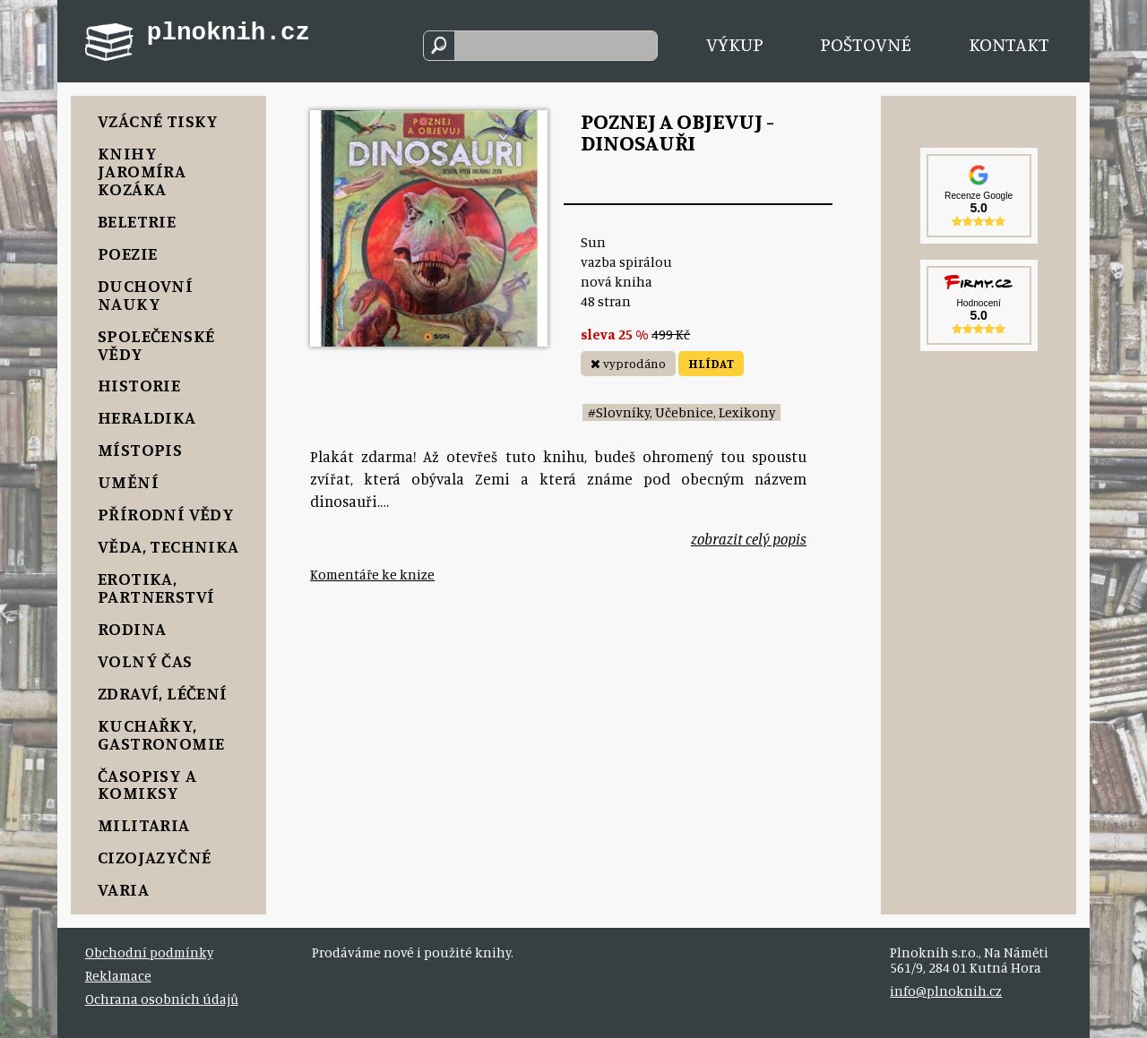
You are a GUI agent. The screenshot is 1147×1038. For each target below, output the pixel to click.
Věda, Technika (168, 546)
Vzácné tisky (158, 120)
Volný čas (145, 660)
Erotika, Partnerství (156, 587)
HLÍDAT (711, 363)
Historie (139, 384)
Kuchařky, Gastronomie (161, 734)
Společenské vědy (156, 344)
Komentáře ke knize (372, 574)
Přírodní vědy (166, 513)
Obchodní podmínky (149, 952)
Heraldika (147, 417)
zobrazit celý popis (748, 538)
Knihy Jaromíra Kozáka (141, 171)
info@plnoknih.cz (946, 990)
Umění (128, 481)
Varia (123, 889)
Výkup (734, 44)
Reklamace (118, 975)
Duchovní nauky (145, 294)
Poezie (127, 253)
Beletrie (137, 221)
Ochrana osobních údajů (161, 999)
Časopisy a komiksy (147, 784)
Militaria (144, 824)
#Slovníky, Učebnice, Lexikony (681, 412)
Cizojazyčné (154, 856)
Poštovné (865, 44)
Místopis (140, 449)
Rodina (132, 628)
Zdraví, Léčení (163, 693)
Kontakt (1009, 44)
